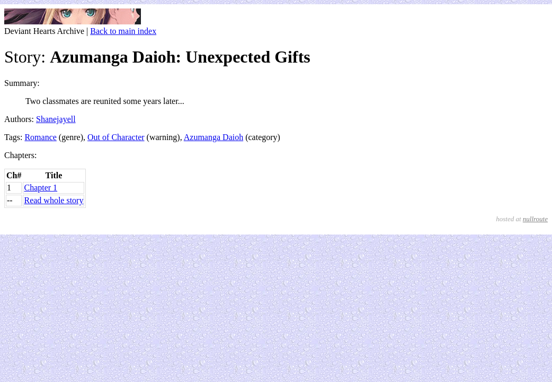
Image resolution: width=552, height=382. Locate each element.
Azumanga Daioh (213, 137)
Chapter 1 (40, 187)
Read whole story (53, 200)
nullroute (535, 219)
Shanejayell (56, 119)
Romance (40, 137)
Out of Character (116, 137)
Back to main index (123, 31)
